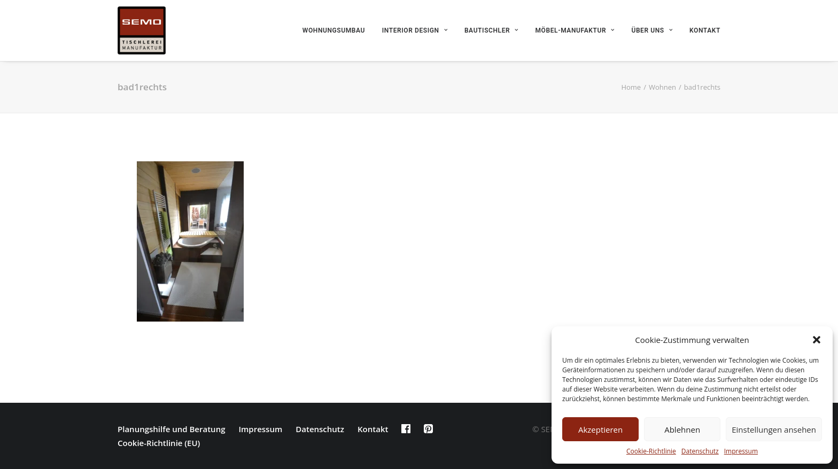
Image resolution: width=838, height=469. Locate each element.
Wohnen (662, 87)
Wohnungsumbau (333, 30)
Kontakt (704, 30)
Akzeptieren (600, 429)
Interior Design (414, 30)
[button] (816, 339)
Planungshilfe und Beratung (171, 429)
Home (631, 87)
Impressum (741, 451)
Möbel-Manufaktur (575, 30)
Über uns (651, 30)
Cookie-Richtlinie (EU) (159, 442)
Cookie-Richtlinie (651, 451)
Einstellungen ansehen (774, 429)
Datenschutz (700, 451)
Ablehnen (682, 429)
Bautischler (491, 30)
